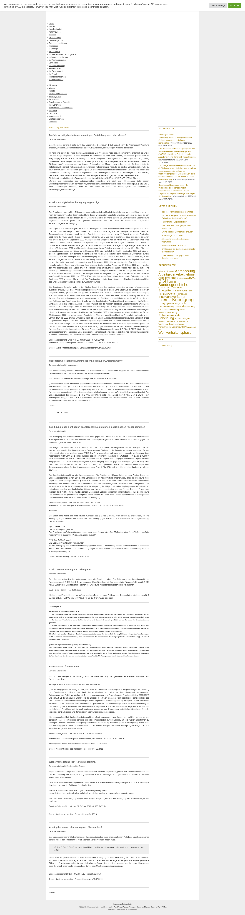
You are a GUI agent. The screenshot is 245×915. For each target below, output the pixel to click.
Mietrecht (53, 110)
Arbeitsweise (54, 52)
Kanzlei (52, 26)
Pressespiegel (55, 37)
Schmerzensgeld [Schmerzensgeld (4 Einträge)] (182, 318)
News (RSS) (167, 345)
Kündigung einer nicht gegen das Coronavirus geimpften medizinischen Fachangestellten (97, 427)
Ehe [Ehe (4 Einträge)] (180, 287)
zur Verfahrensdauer (57, 60)
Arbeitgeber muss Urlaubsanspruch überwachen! (75, 827)
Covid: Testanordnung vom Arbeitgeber (70, 569)
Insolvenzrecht (55, 105)
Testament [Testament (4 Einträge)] (170, 321)
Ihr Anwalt (53, 74)
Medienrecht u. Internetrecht (60, 108)
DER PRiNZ (162, 907)
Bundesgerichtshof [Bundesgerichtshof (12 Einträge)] (173, 285)
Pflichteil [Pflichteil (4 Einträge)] (168, 309)
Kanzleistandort (55, 29)
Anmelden (111, 910)
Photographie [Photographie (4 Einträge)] (178, 309)
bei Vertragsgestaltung (58, 57)
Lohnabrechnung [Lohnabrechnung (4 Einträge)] (166, 306)
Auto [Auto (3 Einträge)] (187, 278)
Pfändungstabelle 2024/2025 (173, 245)
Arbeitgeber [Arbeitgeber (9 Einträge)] (166, 274)
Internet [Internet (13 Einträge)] (165, 300)
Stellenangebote (56, 40)
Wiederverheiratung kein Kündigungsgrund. (72, 762)
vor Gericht (53, 63)
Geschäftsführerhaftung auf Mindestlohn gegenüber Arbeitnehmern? (85, 361)
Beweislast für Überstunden (64, 666)
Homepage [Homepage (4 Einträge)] (182, 294)
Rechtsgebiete (55, 96)
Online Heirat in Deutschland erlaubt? (177, 232)
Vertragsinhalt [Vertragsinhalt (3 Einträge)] (190, 327)
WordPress (118, 907)
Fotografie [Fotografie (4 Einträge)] (163, 294)
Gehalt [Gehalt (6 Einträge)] (172, 293)
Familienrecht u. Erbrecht (59, 102)
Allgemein (53, 85)
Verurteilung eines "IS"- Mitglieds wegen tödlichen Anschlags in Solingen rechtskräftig (175, 140)
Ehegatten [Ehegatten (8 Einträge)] (165, 290)
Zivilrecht (53, 122)
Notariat (52, 35)
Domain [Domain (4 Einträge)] (174, 287)
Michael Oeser (149, 907)
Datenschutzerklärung (58, 43)
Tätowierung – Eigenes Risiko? (174, 222)
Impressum (53, 46)
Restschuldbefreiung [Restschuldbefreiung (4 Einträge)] (167, 312)
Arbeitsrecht (54, 99)
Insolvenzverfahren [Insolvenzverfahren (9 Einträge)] (172, 296)
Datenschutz (127, 904)
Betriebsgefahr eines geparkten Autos (177, 212)
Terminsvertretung (56, 80)
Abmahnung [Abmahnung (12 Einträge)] (185, 271)
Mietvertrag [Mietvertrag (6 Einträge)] (188, 306)
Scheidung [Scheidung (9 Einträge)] (166, 318)
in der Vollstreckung (57, 66)
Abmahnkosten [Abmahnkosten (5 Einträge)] (166, 271)
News (51, 23)
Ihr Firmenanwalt (56, 71)
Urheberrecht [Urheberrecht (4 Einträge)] (182, 321)
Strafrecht (53, 113)
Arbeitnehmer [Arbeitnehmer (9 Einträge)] (186, 274)
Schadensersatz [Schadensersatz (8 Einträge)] (169, 315)
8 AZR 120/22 (62, 412)
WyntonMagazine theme (132, 907)
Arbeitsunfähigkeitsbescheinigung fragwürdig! (74, 202)
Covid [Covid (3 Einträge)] (168, 287)
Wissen (52, 88)
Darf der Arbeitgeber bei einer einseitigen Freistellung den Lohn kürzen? (87, 135)
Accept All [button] (234, 5)
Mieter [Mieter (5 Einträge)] (178, 306)
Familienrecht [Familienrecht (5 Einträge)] (180, 290)
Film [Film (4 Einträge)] (190, 291)
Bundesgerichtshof (166, 134)
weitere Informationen (58, 94)
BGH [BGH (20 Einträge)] (163, 280)
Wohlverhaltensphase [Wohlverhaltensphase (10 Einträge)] (175, 332)
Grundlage (53, 49)
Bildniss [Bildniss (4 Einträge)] (172, 282)
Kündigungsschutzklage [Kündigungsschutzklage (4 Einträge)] (169, 303)
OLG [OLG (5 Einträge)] (160, 309)
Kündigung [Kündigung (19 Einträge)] (183, 299)
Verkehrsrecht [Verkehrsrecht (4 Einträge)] (164, 327)
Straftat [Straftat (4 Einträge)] (161, 321)
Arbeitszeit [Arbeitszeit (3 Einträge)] (181, 278)
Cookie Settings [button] (218, 5)
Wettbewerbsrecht (56, 119)
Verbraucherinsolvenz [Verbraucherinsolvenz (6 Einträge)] (171, 324)
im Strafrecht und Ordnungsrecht (62, 54)
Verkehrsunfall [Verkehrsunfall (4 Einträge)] (178, 327)
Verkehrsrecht (55, 116)
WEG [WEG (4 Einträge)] (160, 330)
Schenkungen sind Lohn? (172, 235)
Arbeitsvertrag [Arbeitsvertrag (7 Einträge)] (167, 277)
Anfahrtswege (54, 32)
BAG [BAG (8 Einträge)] (192, 277)
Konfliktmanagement (57, 77)
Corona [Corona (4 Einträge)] (161, 287)
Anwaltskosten (55, 68)
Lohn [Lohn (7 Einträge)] (184, 303)
